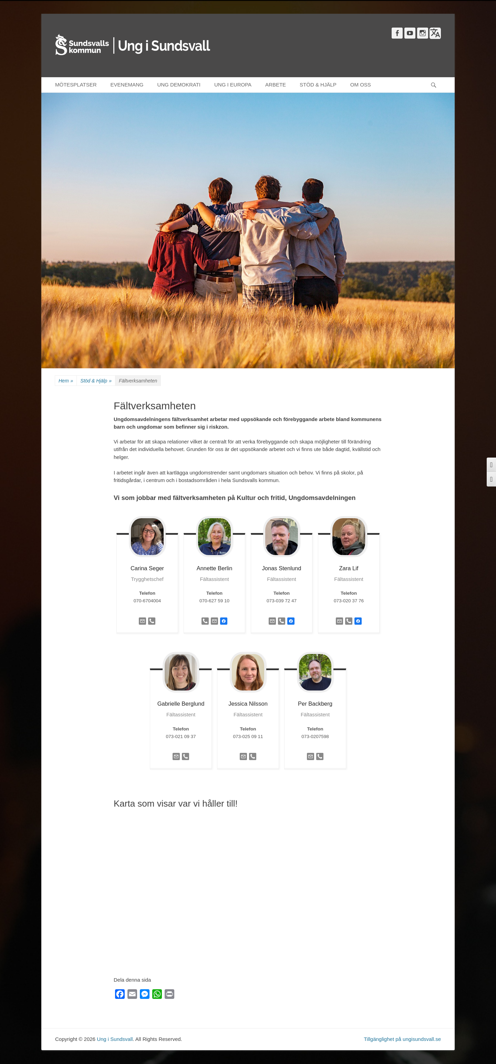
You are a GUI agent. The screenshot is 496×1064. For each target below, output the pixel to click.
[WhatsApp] (157, 995)
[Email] (132, 995)
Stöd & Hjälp (96, 381)
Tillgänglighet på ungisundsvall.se (402, 1039)
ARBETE (275, 85)
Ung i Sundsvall (115, 1039)
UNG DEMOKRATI (178, 85)
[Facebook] (120, 995)
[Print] (169, 995)
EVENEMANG (127, 85)
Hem (66, 381)
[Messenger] (144, 995)
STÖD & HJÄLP (318, 85)
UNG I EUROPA (232, 85)
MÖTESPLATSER (76, 85)
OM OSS (360, 85)
